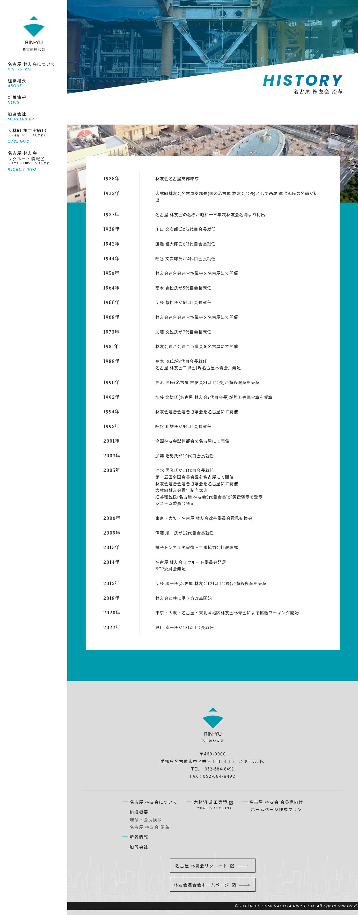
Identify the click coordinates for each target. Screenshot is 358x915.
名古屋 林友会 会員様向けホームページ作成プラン (276, 805)
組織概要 (139, 812)
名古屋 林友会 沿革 (150, 827)
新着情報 (139, 837)
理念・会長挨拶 (146, 819)
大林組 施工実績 (213, 804)
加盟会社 (139, 847)
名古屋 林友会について (154, 802)
